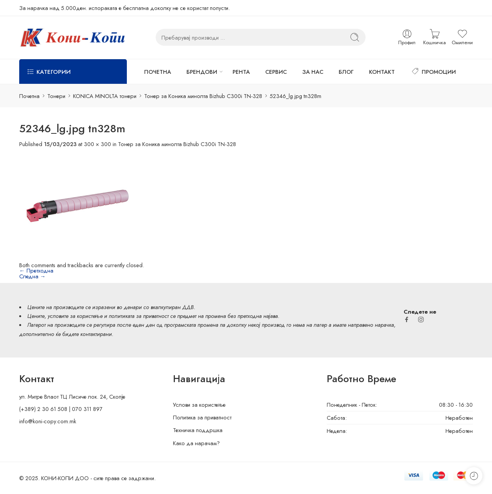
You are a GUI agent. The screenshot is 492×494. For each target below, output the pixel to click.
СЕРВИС (276, 72)
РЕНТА (241, 72)
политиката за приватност (139, 316)
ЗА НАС (312, 72)
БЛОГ (346, 72)
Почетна (29, 96)
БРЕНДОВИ (201, 72)
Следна (32, 276)
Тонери (56, 96)
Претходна (36, 270)
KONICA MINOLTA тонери (104, 96)
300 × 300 (97, 144)
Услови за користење (199, 405)
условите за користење (75, 316)
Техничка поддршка (198, 430)
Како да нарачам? (196, 443)
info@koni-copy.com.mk (47, 421)
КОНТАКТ (382, 72)
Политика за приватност (202, 417)
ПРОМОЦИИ (433, 72)
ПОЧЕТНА (157, 72)
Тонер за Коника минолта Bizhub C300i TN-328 (203, 96)
